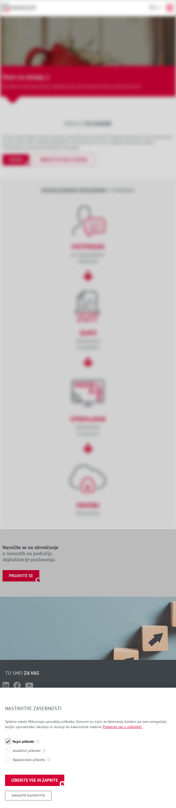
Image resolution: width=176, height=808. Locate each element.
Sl (156, 7)
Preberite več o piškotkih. (122, 754)
